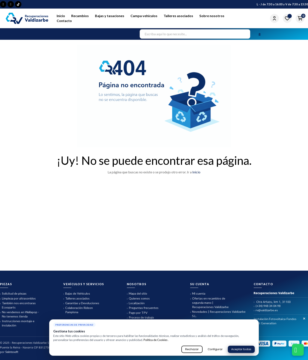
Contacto (64, 21)
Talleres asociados (178, 16)
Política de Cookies (156, 340)
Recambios (80, 16)
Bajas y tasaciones (109, 16)
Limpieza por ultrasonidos (18, 299)
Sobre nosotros (211, 16)
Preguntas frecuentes (142, 308)
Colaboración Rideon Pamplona (78, 310)
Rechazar (192, 349)
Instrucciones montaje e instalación (17, 323)
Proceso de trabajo (140, 318)
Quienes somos (138, 299)
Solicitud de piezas (13, 294)
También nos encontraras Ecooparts (18, 305)
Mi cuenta (197, 294)
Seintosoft (11, 352)
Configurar (215, 349)
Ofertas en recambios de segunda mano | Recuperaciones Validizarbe (209, 303)
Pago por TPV (137, 313)
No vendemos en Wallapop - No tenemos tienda (19, 314)
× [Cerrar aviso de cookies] (304, 319)
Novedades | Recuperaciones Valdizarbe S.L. (218, 314)
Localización (136, 303)
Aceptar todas (241, 349)
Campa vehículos (143, 16)
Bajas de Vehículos (76, 294)
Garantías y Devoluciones (81, 303)
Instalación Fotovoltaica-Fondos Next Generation (275, 321)
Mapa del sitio (137, 294)
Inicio (61, 16)
